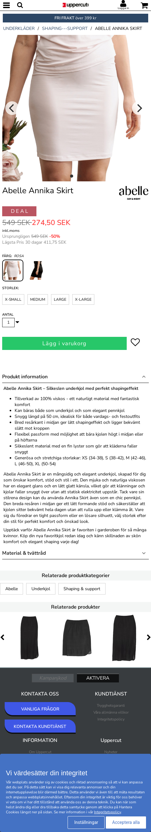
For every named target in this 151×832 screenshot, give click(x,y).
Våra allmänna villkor (111, 712)
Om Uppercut (40, 751)
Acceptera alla (126, 822)
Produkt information (25, 376)
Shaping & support (82, 589)
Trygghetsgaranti (111, 705)
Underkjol (40, 589)
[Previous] (12, 108)
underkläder (19, 28)
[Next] (139, 108)
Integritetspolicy (111, 719)
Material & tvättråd (24, 553)
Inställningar (86, 822)
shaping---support (64, 28)
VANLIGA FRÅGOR (40, 709)
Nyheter (110, 751)
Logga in (123, 8)
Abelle (11, 589)
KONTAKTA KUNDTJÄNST (40, 726)
